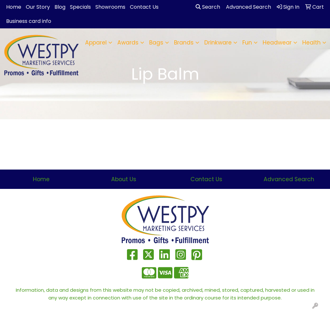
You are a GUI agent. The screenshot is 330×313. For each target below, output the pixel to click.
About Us (123, 179)
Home (13, 7)
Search (208, 7)
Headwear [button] (277, 42)
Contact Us (144, 7)
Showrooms (110, 7)
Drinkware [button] (218, 42)
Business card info (28, 21)
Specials (80, 7)
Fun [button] (247, 42)
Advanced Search (289, 179)
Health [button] (311, 42)
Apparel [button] (96, 42)
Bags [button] (156, 42)
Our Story (38, 7)
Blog (59, 7)
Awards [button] (128, 42)
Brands (184, 42)
